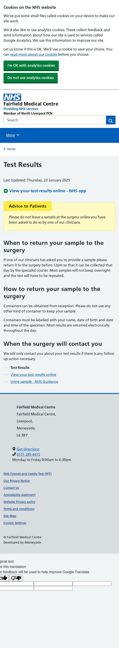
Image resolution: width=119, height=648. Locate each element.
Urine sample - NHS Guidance (34, 381)
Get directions (28, 449)
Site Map (10, 516)
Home (11, 149)
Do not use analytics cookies (30, 77)
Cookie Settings (15, 523)
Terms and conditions (19, 509)
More (13, 135)
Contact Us (11, 488)
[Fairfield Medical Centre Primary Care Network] (37, 105)
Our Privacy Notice (17, 481)
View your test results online (33, 374)
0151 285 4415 (28, 454)
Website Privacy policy (19, 502)
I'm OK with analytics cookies (31, 65)
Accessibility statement (20, 495)
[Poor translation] (16, 578)
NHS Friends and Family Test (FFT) (28, 474)
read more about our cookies (33, 54)
